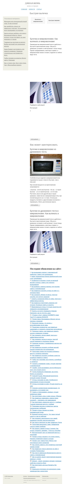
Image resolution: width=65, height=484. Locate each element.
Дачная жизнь (32, 3)
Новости (32, 9)
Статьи (39, 9)
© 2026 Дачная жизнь (9, 476)
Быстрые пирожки (54, 20)
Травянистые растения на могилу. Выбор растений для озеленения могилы (14, 44)
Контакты (25, 476)
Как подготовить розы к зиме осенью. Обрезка (46, 396)
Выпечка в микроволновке (38, 20)
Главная (24, 9)
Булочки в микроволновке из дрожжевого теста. (43, 150)
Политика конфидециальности (29, 478)
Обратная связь (45, 476)
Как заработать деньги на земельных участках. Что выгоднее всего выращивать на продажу (15, 28)
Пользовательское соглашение (34, 476)
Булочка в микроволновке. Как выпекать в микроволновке (44, 40)
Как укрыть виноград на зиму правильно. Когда (47, 422)
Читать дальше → (35, 139)
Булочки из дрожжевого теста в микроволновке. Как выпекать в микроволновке (44, 213)
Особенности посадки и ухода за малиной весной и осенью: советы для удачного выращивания (44, 282)
